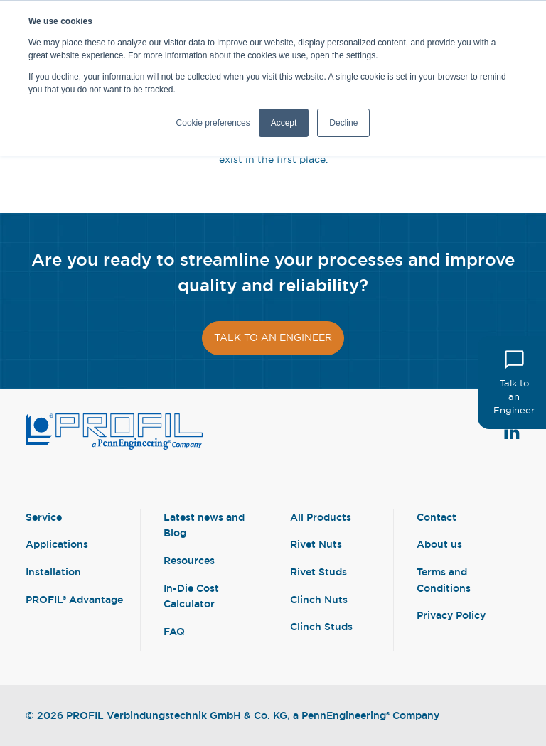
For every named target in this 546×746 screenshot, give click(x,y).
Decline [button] (343, 123)
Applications (57, 544)
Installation (53, 571)
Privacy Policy (451, 615)
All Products (320, 517)
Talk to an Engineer (514, 382)
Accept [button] (284, 123)
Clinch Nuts (319, 599)
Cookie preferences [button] (213, 123)
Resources (189, 560)
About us (439, 544)
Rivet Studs (318, 571)
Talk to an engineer (273, 337)
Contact (436, 517)
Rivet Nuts (316, 544)
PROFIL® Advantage (74, 599)
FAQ (174, 631)
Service (44, 517)
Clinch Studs (321, 626)
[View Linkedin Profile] (511, 431)
